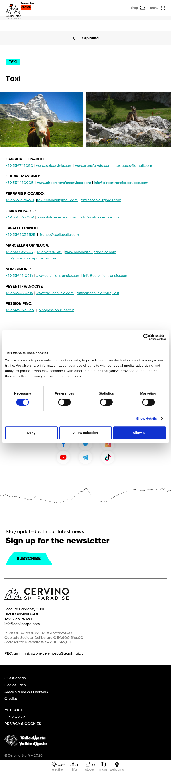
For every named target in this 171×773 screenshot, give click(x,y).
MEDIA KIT (13, 710)
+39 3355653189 (20, 217)
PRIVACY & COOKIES (22, 723)
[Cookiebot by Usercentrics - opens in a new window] (146, 337)
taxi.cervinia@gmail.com (57, 200)
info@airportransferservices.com (121, 182)
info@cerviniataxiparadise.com (31, 258)
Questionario (15, 678)
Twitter (85, 444)
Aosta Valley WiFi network (26, 692)
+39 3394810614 (19, 275)
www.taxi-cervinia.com (55, 293)
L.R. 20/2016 (15, 716)
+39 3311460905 (19, 182)
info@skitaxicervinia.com (101, 217)
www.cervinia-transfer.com (58, 275)
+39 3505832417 (19, 252)
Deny (31, 433)
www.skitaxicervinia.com (57, 217)
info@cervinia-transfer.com (105, 275)
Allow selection (85, 433)
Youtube (63, 457)
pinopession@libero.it (56, 310)
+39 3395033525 (20, 234)
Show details (146, 418)
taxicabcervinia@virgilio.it (98, 293)
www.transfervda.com (93, 165)
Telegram (85, 457)
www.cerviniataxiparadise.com (90, 252)
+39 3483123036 (20, 310)
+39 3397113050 (19, 165)
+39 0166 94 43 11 (18, 618)
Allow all (140, 433)
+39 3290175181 (49, 252)
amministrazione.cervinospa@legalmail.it (48, 653)
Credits (10, 698)
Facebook (63, 444)
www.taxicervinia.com (54, 165)
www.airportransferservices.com (64, 182)
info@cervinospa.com (22, 623)
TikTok (107, 457)
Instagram (107, 444)
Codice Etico (15, 685)
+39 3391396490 (20, 200)
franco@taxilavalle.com (59, 234)
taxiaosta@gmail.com (133, 165)
